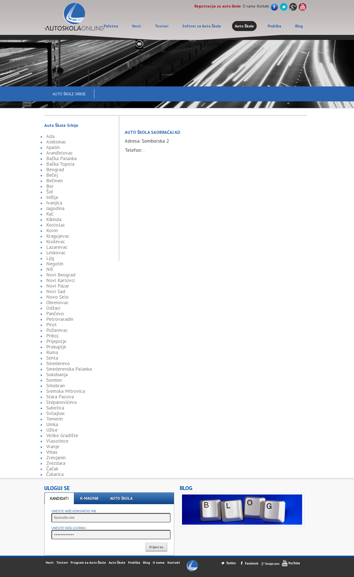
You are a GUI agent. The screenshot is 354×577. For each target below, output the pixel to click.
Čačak (52, 468)
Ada (50, 136)
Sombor (54, 380)
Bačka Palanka (61, 158)
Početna (111, 26)
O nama (249, 6)
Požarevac (57, 330)
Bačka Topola (60, 164)
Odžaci (53, 308)
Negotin (54, 263)
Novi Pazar (57, 286)
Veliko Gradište (62, 435)
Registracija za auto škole (217, 6)
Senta (52, 358)
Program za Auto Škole (88, 562)
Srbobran (55, 385)
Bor (50, 186)
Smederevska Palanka (69, 369)
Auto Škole (244, 26)
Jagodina (55, 208)
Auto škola (121, 498)
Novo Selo (57, 297)
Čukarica (55, 474)
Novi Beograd (61, 274)
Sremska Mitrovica (65, 391)
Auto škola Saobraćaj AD (152, 132)
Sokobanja (57, 374)
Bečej (52, 175)
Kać (50, 214)
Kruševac (55, 241)
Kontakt (263, 6)
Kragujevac (57, 236)
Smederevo (58, 363)
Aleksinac (56, 142)
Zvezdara (55, 463)
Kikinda (53, 219)
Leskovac (56, 252)
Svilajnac (55, 413)
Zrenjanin (56, 457)
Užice (52, 430)
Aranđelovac (59, 153)
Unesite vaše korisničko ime (73, 511)
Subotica (55, 407)
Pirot (51, 324)
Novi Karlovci (60, 280)
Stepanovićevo (61, 402)
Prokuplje (56, 346)
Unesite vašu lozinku (68, 528)
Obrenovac (57, 302)
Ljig (50, 258)
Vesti (136, 26)
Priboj (52, 335)
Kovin (52, 230)
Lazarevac (56, 247)
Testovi (161, 26)
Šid (49, 191)
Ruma (52, 352)
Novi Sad (55, 291)
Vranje (52, 446)
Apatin (53, 147)
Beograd (55, 169)
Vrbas (52, 452)
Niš (49, 269)
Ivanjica (54, 202)
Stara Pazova (60, 396)
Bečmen (54, 180)
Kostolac (55, 225)
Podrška (274, 26)
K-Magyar (89, 498)
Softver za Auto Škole (201, 26)
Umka (52, 424)
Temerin (54, 419)
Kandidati (59, 498)
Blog (299, 26)
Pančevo (55, 313)
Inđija (52, 197)
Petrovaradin (59, 319)
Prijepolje (56, 341)
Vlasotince (57, 441)
